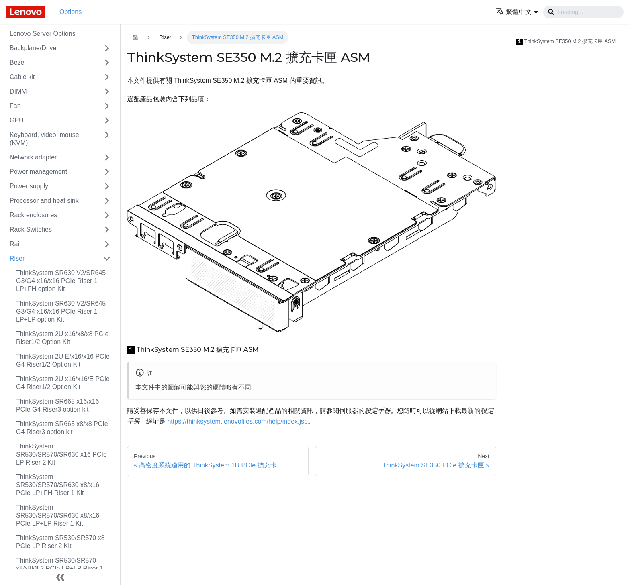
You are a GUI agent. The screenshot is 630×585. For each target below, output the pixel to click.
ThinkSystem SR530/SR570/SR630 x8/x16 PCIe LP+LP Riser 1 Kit (57, 515)
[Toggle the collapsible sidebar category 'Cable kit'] (106, 77)
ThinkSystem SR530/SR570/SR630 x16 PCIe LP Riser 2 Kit (61, 454)
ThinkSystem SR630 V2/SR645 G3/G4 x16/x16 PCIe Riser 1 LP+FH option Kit (61, 280)
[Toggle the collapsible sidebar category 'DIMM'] (106, 91)
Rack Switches (31, 229)
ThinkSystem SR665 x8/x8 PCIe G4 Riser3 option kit (62, 427)
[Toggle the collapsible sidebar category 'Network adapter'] (106, 157)
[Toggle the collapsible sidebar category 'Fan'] (106, 106)
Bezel (18, 62)
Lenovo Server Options (43, 33)
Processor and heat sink (44, 200)
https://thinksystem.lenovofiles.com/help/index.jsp (237, 421)
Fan (15, 105)
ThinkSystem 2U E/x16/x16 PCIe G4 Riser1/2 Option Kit (63, 360)
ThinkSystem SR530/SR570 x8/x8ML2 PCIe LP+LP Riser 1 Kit (59, 568)
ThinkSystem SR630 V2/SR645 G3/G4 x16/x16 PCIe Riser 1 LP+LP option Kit (61, 311)
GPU (17, 120)
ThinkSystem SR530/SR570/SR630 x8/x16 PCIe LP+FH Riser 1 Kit (57, 484)
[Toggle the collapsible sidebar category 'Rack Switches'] (106, 229)
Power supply (29, 186)
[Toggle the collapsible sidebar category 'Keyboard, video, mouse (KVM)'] (106, 138)
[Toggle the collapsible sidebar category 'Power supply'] (106, 186)
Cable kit (22, 76)
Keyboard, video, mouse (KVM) (44, 138)
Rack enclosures (33, 215)
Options (70, 11)
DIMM (18, 91)
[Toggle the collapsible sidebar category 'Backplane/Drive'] (106, 48)
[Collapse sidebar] (60, 577)
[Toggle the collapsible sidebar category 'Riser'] (106, 258)
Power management (38, 171)
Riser (17, 258)
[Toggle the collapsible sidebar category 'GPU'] (106, 120)
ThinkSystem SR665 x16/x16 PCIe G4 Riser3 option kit (57, 405)
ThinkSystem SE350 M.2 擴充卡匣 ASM (566, 41)
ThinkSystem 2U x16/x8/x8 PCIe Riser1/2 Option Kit (62, 337)
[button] (517, 11)
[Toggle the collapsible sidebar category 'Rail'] (106, 244)
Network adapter (33, 157)
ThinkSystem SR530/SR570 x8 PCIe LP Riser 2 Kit (60, 541)
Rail (15, 244)
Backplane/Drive (33, 48)
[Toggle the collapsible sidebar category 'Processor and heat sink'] (106, 200)
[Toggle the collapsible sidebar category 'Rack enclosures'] (106, 215)
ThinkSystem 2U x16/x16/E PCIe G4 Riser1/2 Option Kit (63, 382)
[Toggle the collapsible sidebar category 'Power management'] (106, 171)
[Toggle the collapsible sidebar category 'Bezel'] (106, 62)
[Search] (583, 12)
